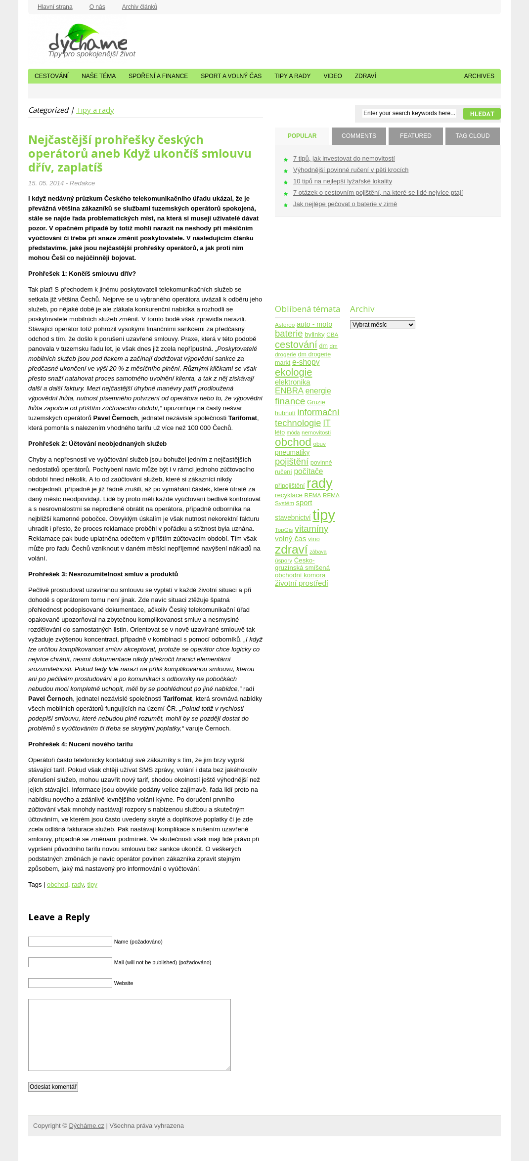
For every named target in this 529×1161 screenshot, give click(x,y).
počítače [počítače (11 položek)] (308, 471)
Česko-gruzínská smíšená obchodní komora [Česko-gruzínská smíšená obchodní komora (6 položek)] (302, 568)
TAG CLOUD (472, 135)
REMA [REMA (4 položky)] (313, 495)
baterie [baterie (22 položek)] (289, 333)
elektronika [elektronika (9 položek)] (292, 382)
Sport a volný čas (231, 76)
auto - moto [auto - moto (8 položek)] (314, 324)
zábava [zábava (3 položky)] (317, 552)
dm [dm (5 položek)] (323, 346)
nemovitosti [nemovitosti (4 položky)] (316, 432)
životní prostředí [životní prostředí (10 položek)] (301, 583)
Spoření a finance (158, 76)
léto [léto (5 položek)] (280, 432)
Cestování (52, 76)
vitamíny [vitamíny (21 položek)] (311, 528)
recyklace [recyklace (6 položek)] (289, 495)
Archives (479, 76)
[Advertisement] (306, 267)
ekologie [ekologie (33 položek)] (293, 372)
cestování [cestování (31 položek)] (296, 344)
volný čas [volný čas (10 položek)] (290, 538)
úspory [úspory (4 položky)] (283, 560)
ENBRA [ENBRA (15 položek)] (289, 390)
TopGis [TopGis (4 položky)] (284, 529)
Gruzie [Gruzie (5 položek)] (316, 402)
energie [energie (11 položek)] (318, 391)
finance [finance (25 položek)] (290, 401)
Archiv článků (139, 6)
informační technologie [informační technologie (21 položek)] (307, 417)
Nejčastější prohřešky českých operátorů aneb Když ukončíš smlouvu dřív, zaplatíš (140, 153)
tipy (92, 884)
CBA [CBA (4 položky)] (332, 334)
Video (332, 76)
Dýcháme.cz (77, 39)
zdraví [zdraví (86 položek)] (291, 549)
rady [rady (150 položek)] (319, 483)
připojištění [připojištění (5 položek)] (290, 485)
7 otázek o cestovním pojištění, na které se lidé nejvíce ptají (378, 192)
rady (78, 884)
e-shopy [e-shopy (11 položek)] (306, 362)
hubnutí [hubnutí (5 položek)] (285, 413)
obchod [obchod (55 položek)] (293, 442)
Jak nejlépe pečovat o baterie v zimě (345, 204)
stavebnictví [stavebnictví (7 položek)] (293, 517)
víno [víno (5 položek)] (314, 539)
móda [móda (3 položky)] (293, 432)
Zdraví (365, 76)
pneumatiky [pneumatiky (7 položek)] (292, 452)
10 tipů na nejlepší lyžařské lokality (342, 181)
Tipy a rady (292, 76)
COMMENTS (359, 135)
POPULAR (302, 135)
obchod (57, 884)
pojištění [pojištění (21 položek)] (292, 461)
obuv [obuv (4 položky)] (319, 443)
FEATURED (416, 135)
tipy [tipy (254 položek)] (323, 515)
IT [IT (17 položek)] (327, 423)
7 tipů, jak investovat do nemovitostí (344, 158)
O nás (97, 6)
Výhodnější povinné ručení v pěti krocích (350, 169)
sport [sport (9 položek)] (304, 503)
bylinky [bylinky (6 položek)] (314, 334)
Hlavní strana (55, 6)
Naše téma (99, 76)
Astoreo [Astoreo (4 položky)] (285, 324)
